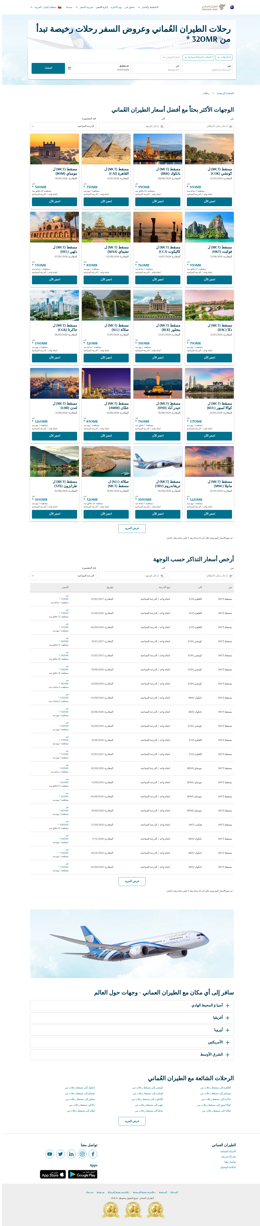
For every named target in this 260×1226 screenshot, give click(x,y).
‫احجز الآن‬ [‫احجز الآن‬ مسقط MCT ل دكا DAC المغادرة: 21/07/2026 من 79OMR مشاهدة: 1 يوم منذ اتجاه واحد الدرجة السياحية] (207, 357)
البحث (46, 68)
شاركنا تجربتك (226, 1156)
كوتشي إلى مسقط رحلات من (145, 1087)
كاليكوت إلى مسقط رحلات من (145, 1099)
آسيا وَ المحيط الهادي (209, 1005)
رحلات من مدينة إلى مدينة (142, 1192)
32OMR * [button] (200, 39)
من (227, 66)
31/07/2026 (121, 70)
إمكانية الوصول (226, 1167)
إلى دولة (172, 1192)
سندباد (67, 7)
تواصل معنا (228, 1162)
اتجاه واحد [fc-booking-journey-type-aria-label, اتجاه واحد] (224, 57)
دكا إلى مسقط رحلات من (80, 1105)
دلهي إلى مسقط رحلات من (147, 1105)
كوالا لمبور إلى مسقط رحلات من (212, 1105)
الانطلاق (122, 66)
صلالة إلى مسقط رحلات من (214, 1111)
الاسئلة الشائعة (226, 1151)
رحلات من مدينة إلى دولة (117, 1192)
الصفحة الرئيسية (223, 93)
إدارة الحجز (100, 7)
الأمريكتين (217, 1042)
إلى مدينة (161, 1192)
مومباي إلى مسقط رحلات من (213, 1093)
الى (175, 66)
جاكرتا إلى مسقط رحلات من (214, 1099)
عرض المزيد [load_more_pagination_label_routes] (130, 1121)
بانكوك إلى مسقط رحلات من (78, 1087)
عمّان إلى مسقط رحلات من (79, 1111)
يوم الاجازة (114, 7)
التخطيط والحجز (145, 7)
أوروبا (220, 1030)
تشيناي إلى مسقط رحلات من (78, 1093)
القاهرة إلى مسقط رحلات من (213, 1087)
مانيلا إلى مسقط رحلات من (147, 1111)
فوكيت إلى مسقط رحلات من (146, 1093)
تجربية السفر (81, 7)
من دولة (87, 1192)
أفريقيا (220, 1018)
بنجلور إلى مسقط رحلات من (78, 1099)
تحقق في (128, 7)
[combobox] (205, 70)
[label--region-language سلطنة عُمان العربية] (44, 7)
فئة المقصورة (87, 118)
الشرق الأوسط (213, 1055)
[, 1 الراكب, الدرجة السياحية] (198, 57)
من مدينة (98, 1192)
